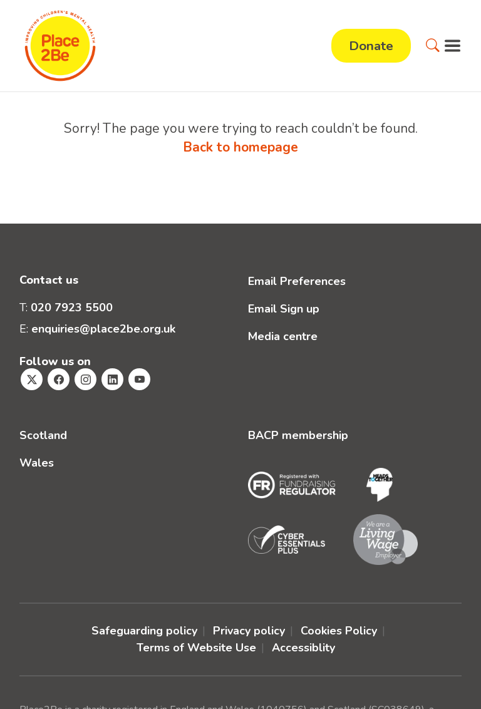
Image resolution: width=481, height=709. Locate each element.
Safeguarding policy (144, 630)
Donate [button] (371, 45)
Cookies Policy (339, 630)
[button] (433, 45)
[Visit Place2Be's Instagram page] (85, 379)
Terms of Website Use (196, 647)
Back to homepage (240, 147)
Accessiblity (303, 647)
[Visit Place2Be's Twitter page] (32, 379)
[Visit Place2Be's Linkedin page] (112, 379)
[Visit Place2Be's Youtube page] (139, 379)
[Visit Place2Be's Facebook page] (59, 379)
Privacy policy (249, 630)
